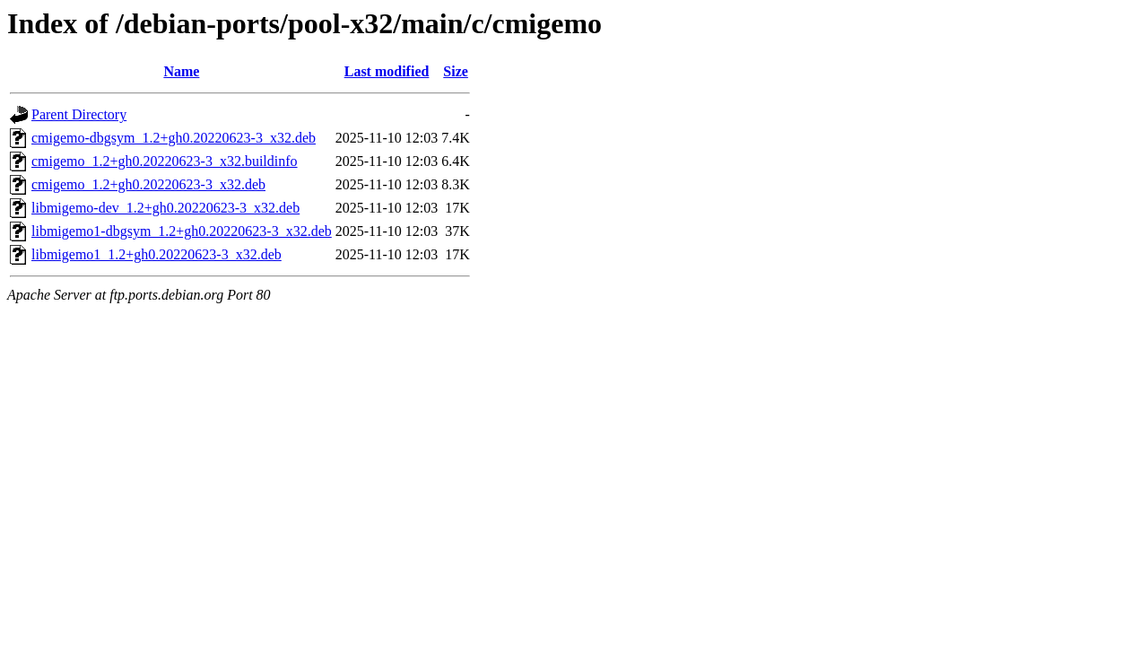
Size (455, 71)
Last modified (387, 71)
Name (181, 71)
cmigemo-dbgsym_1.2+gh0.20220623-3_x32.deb (173, 137)
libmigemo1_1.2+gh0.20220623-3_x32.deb (156, 254)
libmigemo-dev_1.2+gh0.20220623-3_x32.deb (165, 207)
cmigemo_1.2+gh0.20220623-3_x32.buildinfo (164, 161)
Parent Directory (78, 114)
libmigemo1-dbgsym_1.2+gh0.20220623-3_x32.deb (181, 231)
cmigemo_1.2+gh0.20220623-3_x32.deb (148, 184)
